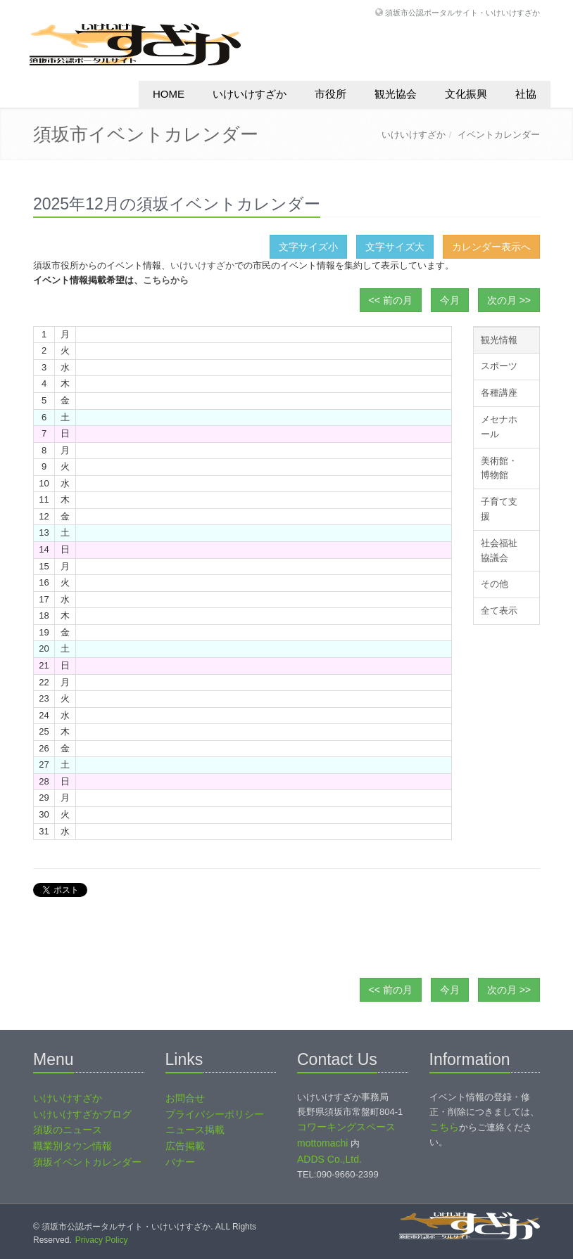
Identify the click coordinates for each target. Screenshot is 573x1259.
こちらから (166, 280)
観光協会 (395, 94)
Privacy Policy (101, 1240)
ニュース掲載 (195, 1129)
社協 (525, 94)
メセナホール (499, 426)
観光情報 (499, 340)
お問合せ (185, 1098)
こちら (444, 1126)
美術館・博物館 (499, 468)
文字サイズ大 (394, 246)
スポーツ (499, 366)
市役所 (330, 94)
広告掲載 (185, 1145)
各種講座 (499, 392)
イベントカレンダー (499, 134)
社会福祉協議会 (499, 550)
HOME (168, 94)
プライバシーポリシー (214, 1114)
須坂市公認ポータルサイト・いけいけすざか (462, 12)
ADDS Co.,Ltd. (329, 1159)
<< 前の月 (391, 300)
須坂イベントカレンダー (87, 1162)
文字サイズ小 (308, 246)
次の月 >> (509, 300)
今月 (450, 300)
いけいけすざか (249, 94)
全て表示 (499, 610)
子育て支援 (499, 509)
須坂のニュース (67, 1129)
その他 (494, 584)
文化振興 (466, 94)
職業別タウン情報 (72, 1145)
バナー (180, 1162)
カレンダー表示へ (491, 246)
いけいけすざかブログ (82, 1114)
